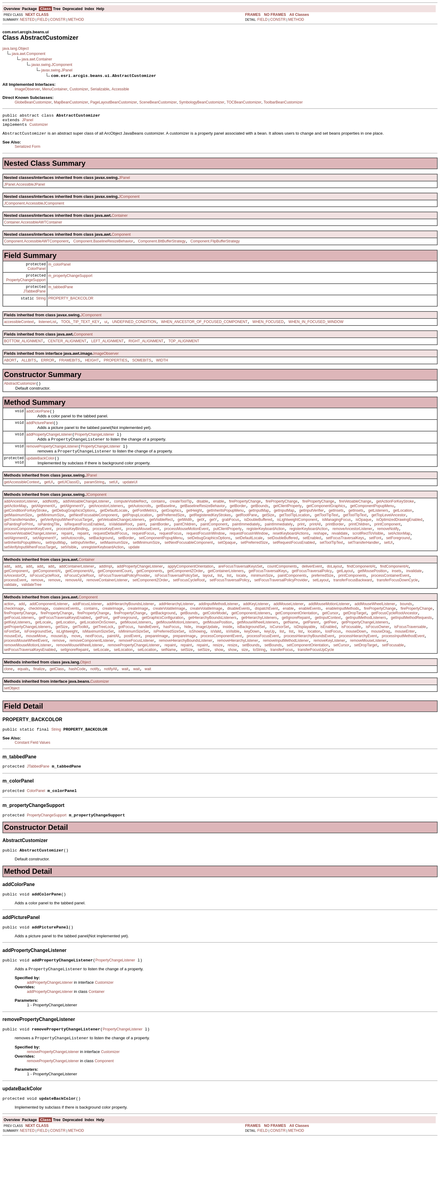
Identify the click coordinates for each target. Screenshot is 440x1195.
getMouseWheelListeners (257, 661)
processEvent (15, 613)
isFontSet (12, 672)
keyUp (269, 672)
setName (168, 694)
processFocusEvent (263, 677)
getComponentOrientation (296, 650)
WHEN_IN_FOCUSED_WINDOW (315, 331)
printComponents (352, 608)
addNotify (50, 522)
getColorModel (214, 650)
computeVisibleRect (130, 522)
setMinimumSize (146, 571)
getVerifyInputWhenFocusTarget (66, 544)
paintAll (113, 677)
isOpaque (363, 544)
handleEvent (148, 666)
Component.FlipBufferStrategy (215, 245)
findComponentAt (361, 597)
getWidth (185, 544)
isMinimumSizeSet (134, 672)
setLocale (101, 694)
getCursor (330, 650)
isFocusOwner (377, 666)
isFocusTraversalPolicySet (176, 608)
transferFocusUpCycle (316, 694)
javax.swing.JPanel (56, 70)
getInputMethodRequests (411, 655)
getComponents (150, 602)
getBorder (238, 527)
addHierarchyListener (176, 639)
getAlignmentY (72, 527)
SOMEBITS (141, 372)
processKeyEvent (107, 555)
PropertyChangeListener (94, 450)
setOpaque (227, 571)
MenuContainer (54, 89)
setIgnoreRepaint (74, 694)
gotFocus (125, 666)
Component (121, 238)
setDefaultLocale (248, 566)
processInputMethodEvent (403, 677)
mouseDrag (380, 672)
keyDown (251, 672)
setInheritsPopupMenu (22, 571)
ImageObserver (27, 89)
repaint (66, 560)
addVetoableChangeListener (86, 522)
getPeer (330, 661)
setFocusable (393, 688)
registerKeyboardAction (266, 555)
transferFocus (281, 694)
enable (218, 522)
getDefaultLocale (113, 533)
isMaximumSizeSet (98, 672)
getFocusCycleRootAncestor (394, 650)
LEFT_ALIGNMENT (107, 352)
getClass (57, 714)
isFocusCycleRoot (45, 608)
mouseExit (12, 677)
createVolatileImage (169, 644)
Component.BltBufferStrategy (161, 245)
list (220, 608)
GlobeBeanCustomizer (33, 102)
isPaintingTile (49, 549)
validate (10, 619)
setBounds (251, 688)
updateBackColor (40, 477)
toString (259, 694)
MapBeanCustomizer (71, 102)
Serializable (99, 89)
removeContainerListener (107, 613)
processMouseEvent (143, 555)
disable (202, 522)
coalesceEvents (66, 644)
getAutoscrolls (139, 527)
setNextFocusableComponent (189, 571)
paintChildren (185, 549)
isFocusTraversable (410, 666)
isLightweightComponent (297, 544)
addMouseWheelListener (374, 639)
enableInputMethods (342, 644)
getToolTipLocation (294, 538)
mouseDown (356, 672)
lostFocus (333, 672)
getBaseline (165, 527)
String (41, 308)
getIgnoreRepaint (296, 655)
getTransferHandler (19, 544)
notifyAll (110, 714)
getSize (268, 538)
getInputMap (258, 533)
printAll (315, 549)
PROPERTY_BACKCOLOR (71, 307)
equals (23, 714)
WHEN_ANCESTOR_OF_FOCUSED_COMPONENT (204, 331)
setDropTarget (365, 688)
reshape (320, 560)
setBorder (126, 566)
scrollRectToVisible (368, 560)
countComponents (282, 597)
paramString (94, 501)
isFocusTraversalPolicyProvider (124, 608)
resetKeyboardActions (291, 560)
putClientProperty (227, 555)
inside (227, 666)
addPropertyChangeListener (49, 450)
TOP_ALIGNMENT (183, 352)
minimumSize (262, 608)
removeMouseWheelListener (79, 688)
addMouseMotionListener (329, 639)
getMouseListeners (135, 661)
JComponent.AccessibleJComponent (34, 207)
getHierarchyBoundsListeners (212, 655)
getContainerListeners (226, 602)
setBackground (101, 566)
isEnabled (328, 666)
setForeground (398, 566)
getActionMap (15, 527)
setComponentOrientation (307, 688)
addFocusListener (87, 639)
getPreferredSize (170, 538)
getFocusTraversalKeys (267, 602)
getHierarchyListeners (259, 655)
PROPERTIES (115, 372)
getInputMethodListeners (366, 655)
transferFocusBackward (352, 613)
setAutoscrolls (72, 566)
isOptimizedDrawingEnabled (399, 544)
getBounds (259, 527)
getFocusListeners (19, 655)
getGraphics (172, 533)
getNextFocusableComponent (93, 538)
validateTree (31, 619)
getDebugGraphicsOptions (73, 533)
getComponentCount (115, 602)
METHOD (76, 19)
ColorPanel (37, 274)
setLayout (320, 613)
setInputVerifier (83, 571)
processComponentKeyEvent (27, 555)
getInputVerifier (311, 533)
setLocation (123, 694)
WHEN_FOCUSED (268, 331)
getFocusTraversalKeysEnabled (65, 655)
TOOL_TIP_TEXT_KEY (80, 331)
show (219, 694)
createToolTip (181, 522)
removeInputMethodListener (286, 683)
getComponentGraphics (325, 527)
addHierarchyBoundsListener (130, 639)
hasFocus (171, 666)
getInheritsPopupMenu (225, 533)
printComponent (387, 549)
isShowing (197, 672)
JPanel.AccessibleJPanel (24, 188)
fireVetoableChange (355, 522)
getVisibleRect (161, 544)
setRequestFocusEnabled (294, 571)
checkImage (14, 644)
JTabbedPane (34, 300)
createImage (112, 644)
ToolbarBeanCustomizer (283, 102)
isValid (216, 672)
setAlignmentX (16, 566)
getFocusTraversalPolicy (312, 602)
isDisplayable (305, 666)
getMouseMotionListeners (177, 661)
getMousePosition (372, 602)
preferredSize (322, 608)
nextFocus (93, 677)
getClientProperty (287, 527)
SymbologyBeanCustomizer (201, 102)
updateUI (130, 501)
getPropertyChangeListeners (365, 661)
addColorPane (38, 425)
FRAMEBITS (69, 372)
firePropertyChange (245, 522)
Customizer (79, 89)
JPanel (27, 122)
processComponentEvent (221, 677)
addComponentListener (49, 639)
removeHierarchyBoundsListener (185, 683)
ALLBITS (28, 372)
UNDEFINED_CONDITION (134, 331)
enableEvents (310, 644)
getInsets (336, 533)
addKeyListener (255, 639)
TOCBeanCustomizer (243, 102)
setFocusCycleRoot (189, 613)
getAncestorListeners (106, 527)
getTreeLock (103, 666)
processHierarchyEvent (358, 677)
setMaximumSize (114, 571)
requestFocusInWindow (205, 560)
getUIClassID (68, 501)
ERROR (47, 372)
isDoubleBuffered (258, 544)
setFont (375, 566)
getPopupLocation (137, 538)
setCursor (341, 688)
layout (208, 608)
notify (94, 714)
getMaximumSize (18, 538)
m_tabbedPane (60, 295)
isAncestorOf (14, 608)
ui (106, 331)
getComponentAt (47, 602)
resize (218, 688)
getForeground (125, 655)
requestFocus (143, 560)
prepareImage (156, 677)
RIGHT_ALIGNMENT (146, 352)
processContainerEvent (390, 608)
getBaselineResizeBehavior (202, 527)
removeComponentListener (92, 683)
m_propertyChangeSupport (70, 282)
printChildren (359, 549)
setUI (113, 501)
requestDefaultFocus (110, 560)
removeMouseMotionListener (27, 688)
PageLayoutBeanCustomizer (113, 102)
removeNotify (388, 555)
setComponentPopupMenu (161, 566)
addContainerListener (76, 597)
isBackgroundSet (251, 666)
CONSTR (58, 19)
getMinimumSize (50, 538)
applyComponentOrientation (190, 597)
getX (201, 544)
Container (120, 219)
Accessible (120, 89)
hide (187, 666)
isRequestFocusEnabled (84, 549)
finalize (39, 714)
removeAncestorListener (352, 555)
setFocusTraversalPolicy (229, 613)
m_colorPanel (59, 269)
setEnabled (312, 566)
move (76, 677)
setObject (12, 733)
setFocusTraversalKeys (345, 566)
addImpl (105, 597)
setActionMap (399, 560)
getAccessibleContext (21, 501)
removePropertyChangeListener (52, 463)
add (7, 597)
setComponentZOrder (150, 613)
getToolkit (80, 666)
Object (85, 706)
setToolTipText (331, 571)
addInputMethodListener (218, 639)
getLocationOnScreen (97, 661)
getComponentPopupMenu (372, 527)
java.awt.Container (37, 59)
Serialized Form (27, 150)
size (244, 694)
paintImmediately (246, 549)
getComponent (16, 602)
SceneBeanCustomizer (158, 102)
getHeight (194, 533)
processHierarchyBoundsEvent (309, 677)
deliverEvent (312, 597)
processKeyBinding (72, 555)
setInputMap (56, 571)
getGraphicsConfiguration (162, 655)
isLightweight (66, 672)
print (301, 549)
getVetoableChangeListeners (121, 544)
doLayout (334, 597)
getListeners (378, 533)
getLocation (402, 533)
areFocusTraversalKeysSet (240, 597)
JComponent (129, 200)
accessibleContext (19, 331)
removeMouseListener (368, 683)
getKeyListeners (17, 661)
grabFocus (230, 544)
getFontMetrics (144, 533)
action (9, 639)
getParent (311, 661)
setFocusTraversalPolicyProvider (281, 613)
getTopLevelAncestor (389, 538)
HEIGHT (92, 372)
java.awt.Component (28, 54)
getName (290, 661)
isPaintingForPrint (18, 549)
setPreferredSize (254, 571)
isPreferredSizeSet (169, 672)
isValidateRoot (121, 549)
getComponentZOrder (185, 602)
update (134, 577)
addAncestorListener (21, 522)
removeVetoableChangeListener (30, 560)
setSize (187, 694)
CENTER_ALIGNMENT (67, 352)
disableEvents (238, 644)
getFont (102, 655)
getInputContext (328, 655)
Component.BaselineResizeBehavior (103, 245)
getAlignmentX (43, 527)
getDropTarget (354, 650)
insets (396, 602)
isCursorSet (279, 666)
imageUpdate (207, 666)
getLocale (43, 661)
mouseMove (36, 677)
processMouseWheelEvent (26, 683)
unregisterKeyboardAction (102, 577)
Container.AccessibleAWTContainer (33, 225)
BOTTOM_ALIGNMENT (23, 352)
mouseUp (58, 677)
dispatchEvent (266, 644)
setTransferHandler (363, 571)
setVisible (68, 577)
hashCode (77, 714)
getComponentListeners (250, 650)
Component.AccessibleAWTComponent (36, 245)
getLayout (345, 602)
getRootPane (246, 538)
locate (241, 608)
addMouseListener (288, 639)
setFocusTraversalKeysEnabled (30, 694)
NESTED (27, 19)
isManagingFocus (336, 544)
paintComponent (213, 549)
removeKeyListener (329, 683)
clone (8, 714)
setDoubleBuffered (282, 566)
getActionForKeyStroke (395, 522)
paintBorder (159, 549)
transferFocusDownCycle (397, 613)
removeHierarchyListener (237, 683)
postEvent (132, 677)
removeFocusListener (136, 683)
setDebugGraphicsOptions (208, 566)
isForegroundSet (38, 672)
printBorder (335, 549)
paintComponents (292, 608)
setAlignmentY (44, 566)
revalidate (340, 560)
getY (213, 544)
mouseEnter (405, 672)
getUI (48, 501)
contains (158, 522)
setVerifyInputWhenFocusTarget (30, 577)
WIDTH (162, 372)
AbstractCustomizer (20, 396)
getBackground (163, 650)
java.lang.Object (15, 48)
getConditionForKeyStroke (25, 533)
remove (37, 613)
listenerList (47, 331)
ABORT (10, 372)
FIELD (42, 19)
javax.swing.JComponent (51, 65)
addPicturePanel (39, 437)
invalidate (414, 602)
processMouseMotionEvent (186, 555)
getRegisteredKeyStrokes (210, 538)
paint (141, 549)
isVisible (233, 672)
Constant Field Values (32, 788)
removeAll (73, 613)
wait (125, 714)
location (314, 672)
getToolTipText (326, 538)
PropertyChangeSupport (26, 287)
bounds (406, 639)
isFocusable (351, 666)
